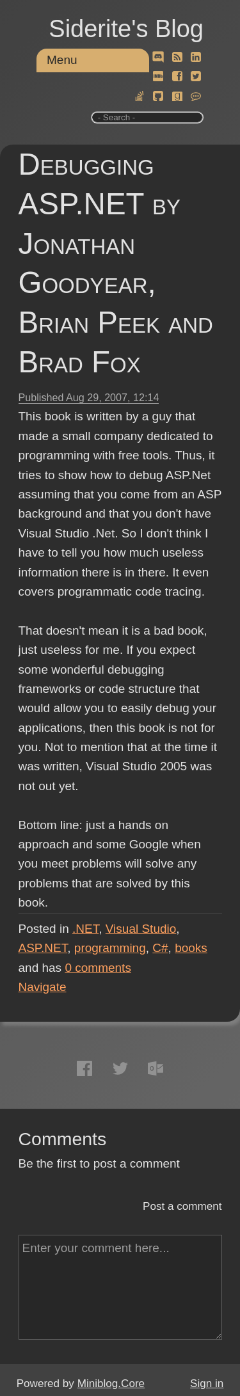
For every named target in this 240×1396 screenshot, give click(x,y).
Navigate (43, 987)
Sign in (206, 1383)
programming (110, 948)
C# (160, 948)
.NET (85, 928)
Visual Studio (141, 928)
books (191, 948)
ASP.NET (43, 948)
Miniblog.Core (111, 1383)
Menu (62, 60)
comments (98, 967)
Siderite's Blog (126, 28)
